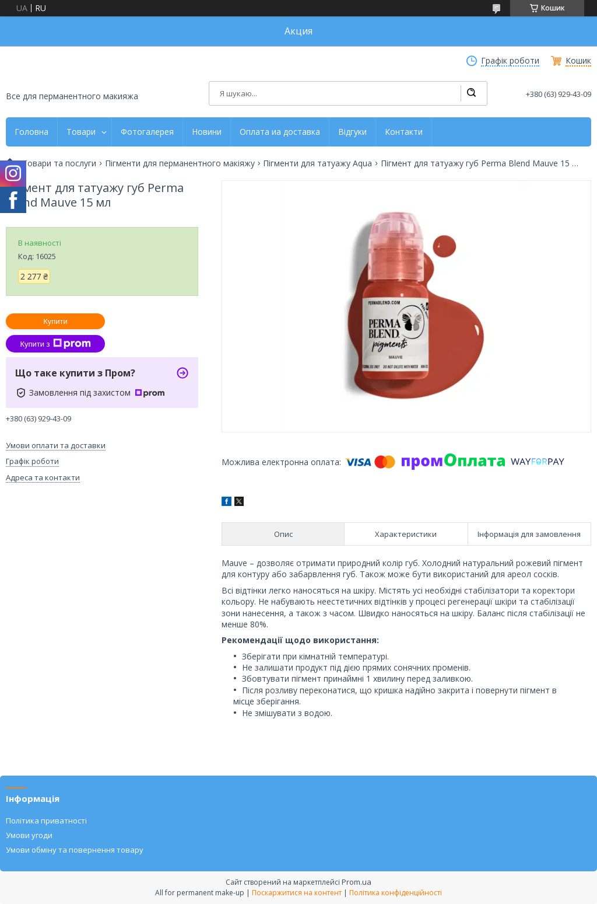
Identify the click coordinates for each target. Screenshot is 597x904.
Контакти (404, 132)
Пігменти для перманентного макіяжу (180, 163)
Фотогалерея (147, 132)
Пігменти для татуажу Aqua (317, 163)
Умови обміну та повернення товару (74, 849)
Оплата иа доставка (280, 132)
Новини (207, 132)
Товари (81, 132)
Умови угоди (29, 835)
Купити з (55, 343)
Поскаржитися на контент (297, 893)
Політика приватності (46, 820)
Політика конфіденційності (395, 893)
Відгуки (352, 132)
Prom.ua (356, 882)
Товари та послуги (59, 163)
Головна (31, 132)
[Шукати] (471, 93)
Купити (55, 321)
